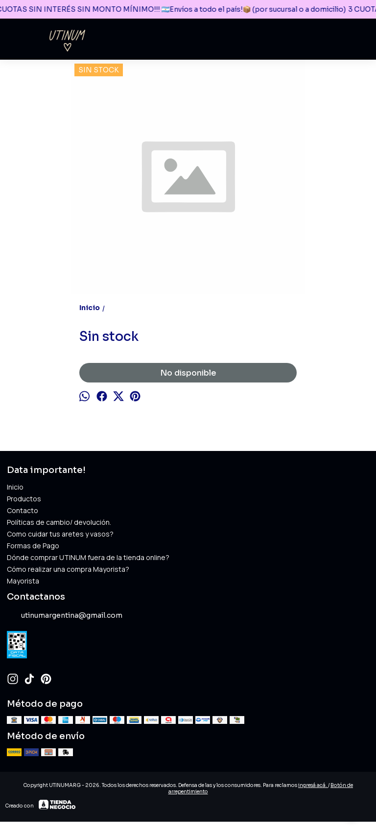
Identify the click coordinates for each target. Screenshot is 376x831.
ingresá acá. (313, 785)
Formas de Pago (33, 545)
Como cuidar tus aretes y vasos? (60, 534)
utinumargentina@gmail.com (64, 616)
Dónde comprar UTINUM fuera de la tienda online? (88, 557)
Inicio (15, 487)
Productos (24, 498)
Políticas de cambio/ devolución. (59, 522)
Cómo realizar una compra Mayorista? (68, 569)
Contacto (22, 510)
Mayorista (23, 580)
